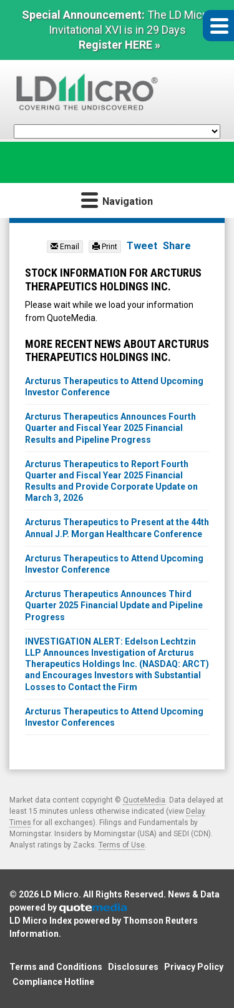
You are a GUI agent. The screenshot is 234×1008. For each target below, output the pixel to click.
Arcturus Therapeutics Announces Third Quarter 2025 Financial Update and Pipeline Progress (114, 605)
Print (104, 246)
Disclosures (133, 967)
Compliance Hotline (53, 982)
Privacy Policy (193, 967)
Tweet (142, 246)
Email (65, 246)
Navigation (117, 199)
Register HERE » (119, 44)
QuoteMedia (144, 800)
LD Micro (60, 894)
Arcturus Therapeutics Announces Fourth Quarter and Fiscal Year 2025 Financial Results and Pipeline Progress (110, 428)
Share (177, 246)
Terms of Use (122, 845)
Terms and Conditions (55, 967)
